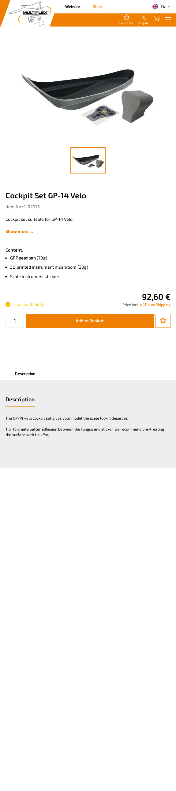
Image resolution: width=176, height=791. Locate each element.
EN (159, 7)
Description (25, 373)
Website (72, 6)
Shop (97, 6)
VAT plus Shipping (155, 304)
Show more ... (19, 231)
